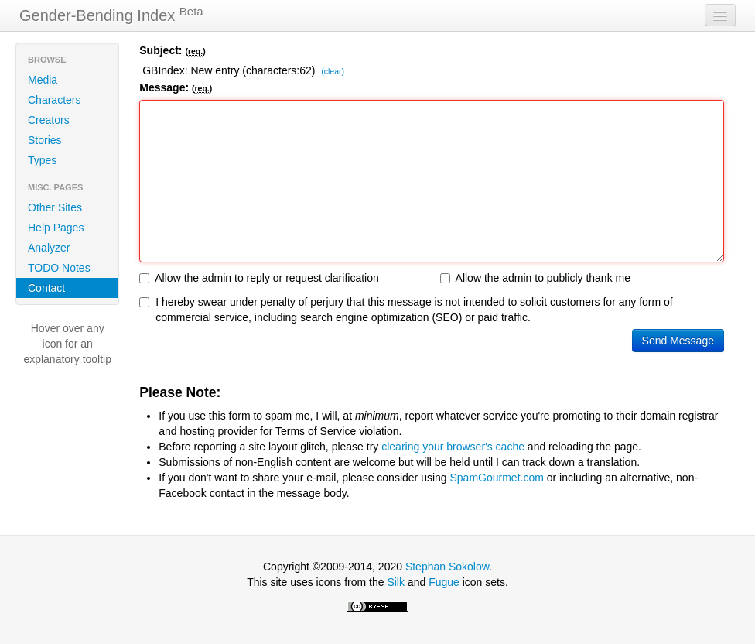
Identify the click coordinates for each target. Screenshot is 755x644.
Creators (49, 120)
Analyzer (49, 248)
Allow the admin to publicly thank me (535, 278)
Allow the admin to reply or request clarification (258, 278)
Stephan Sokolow (447, 566)
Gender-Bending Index (111, 15)
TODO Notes (59, 268)
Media (42, 80)
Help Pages (56, 227)
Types (42, 160)
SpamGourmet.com (497, 477)
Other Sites (55, 207)
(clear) (332, 72)
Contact (46, 288)
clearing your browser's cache (452, 446)
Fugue (444, 582)
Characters (54, 100)
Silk (396, 582)
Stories (45, 140)
